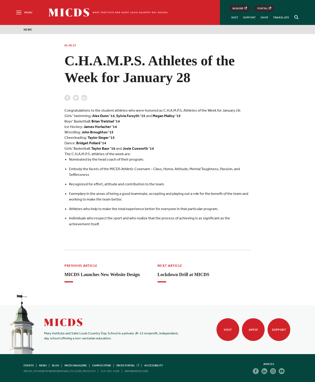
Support (249, 17)
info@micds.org (136, 371)
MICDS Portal (127, 365)
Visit (234, 17)
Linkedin (84, 98)
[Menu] (24, 12)
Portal (264, 8)
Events (29, 365)
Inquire (239, 8)
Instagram (273, 371)
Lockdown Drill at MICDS (183, 274)
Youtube (282, 371)
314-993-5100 (110, 371)
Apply (253, 330)
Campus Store (101, 365)
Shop (264, 17)
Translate (281, 17)
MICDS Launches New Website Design (102, 274)
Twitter (76, 98)
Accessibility (153, 365)
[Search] (295, 17)
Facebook (67, 98)
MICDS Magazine (75, 365)
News (28, 30)
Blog (55, 365)
